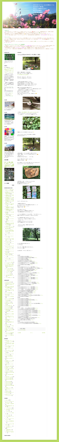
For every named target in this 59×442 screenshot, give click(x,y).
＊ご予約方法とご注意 (9, 270)
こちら (6, 49)
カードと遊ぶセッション (9, 233)
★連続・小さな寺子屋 (9, 329)
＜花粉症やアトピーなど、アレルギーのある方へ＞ (9, 432)
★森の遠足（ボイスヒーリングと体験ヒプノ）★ (9, 316)
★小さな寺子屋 (8, 308)
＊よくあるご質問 (8, 271)
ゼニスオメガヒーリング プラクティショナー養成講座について (9, 239)
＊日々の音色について (9, 277)
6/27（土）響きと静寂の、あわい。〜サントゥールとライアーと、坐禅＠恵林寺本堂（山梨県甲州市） (9, 165)
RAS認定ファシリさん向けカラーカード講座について (9, 204)
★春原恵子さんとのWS (9, 311)
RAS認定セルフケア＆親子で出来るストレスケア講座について (9, 201)
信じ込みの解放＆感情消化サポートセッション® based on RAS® (9, 69)
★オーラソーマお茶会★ (9, 296)
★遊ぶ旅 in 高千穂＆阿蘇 (9, 385)
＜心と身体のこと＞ (8, 426)
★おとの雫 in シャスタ (9, 348)
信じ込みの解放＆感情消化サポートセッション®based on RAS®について (9, 266)
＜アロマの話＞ (8, 411)
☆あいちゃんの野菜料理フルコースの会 (9, 333)
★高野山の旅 (7, 391)
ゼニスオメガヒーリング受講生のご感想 (9, 254)
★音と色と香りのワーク (9, 330)
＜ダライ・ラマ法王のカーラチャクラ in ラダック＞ (9, 421)
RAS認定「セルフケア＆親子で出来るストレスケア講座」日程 (9, 193)
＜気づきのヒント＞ (8, 427)
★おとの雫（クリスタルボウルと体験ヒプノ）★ (9, 290)
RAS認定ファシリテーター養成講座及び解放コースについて (9, 210)
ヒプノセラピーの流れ (9, 262)
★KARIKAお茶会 (8, 282)
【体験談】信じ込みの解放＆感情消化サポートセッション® (9, 224)
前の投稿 (43, 332)
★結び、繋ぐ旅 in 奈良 (9, 374)
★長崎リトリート (8, 387)
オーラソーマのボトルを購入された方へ (9, 402)
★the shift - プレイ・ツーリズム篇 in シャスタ (9, 341)
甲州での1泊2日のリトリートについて (9, 393)
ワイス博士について (8, 263)
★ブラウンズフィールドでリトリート (9, 354)
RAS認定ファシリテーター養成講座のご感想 (9, 207)
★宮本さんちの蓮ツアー (9, 358)
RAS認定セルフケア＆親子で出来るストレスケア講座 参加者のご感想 (9, 198)
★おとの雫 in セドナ (9, 350)
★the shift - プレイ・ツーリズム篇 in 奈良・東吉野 (9, 343)
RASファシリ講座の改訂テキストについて (9, 190)
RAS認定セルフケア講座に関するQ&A (9, 196)
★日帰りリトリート (8, 360)
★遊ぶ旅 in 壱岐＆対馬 (9, 379)
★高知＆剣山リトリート (9, 388)
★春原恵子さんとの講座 (9, 313)
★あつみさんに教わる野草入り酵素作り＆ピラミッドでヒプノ (9, 287)
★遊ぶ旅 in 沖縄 (8, 384)
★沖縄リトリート (8, 367)
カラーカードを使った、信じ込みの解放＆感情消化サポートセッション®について (9, 231)
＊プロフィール (8, 272)
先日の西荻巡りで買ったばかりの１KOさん (30, 112)
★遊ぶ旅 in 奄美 (8, 381)
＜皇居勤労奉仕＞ (8, 429)
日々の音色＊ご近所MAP (9, 403)
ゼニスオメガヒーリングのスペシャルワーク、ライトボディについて (9, 246)
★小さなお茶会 (8, 306)
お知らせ (6, 400)
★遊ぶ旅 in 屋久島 (8, 382)
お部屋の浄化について (9, 226)
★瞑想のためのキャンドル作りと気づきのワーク (9, 322)
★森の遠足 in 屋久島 (9, 366)
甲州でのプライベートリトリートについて (9, 395)
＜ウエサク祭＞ (8, 415)
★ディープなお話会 (8, 298)
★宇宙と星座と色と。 (9, 305)
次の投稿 (19, 332)
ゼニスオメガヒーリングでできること (9, 242)
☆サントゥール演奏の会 (9, 335)
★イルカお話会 (8, 292)
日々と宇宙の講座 (8, 268)
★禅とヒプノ (7, 324)
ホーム (31, 332)
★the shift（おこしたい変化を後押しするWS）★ (9, 284)
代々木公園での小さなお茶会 (22, 74)
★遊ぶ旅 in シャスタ (9, 376)
